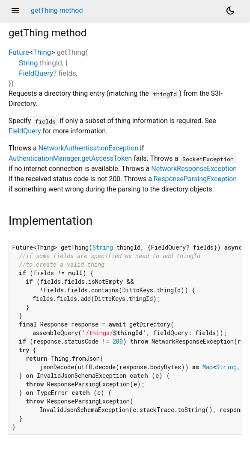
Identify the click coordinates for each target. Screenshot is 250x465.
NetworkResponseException (194, 169)
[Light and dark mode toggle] (230, 11)
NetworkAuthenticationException (88, 148)
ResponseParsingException (195, 179)
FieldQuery (36, 73)
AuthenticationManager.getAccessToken (70, 158)
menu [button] (15, 11)
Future (19, 52)
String (28, 63)
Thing (42, 52)
